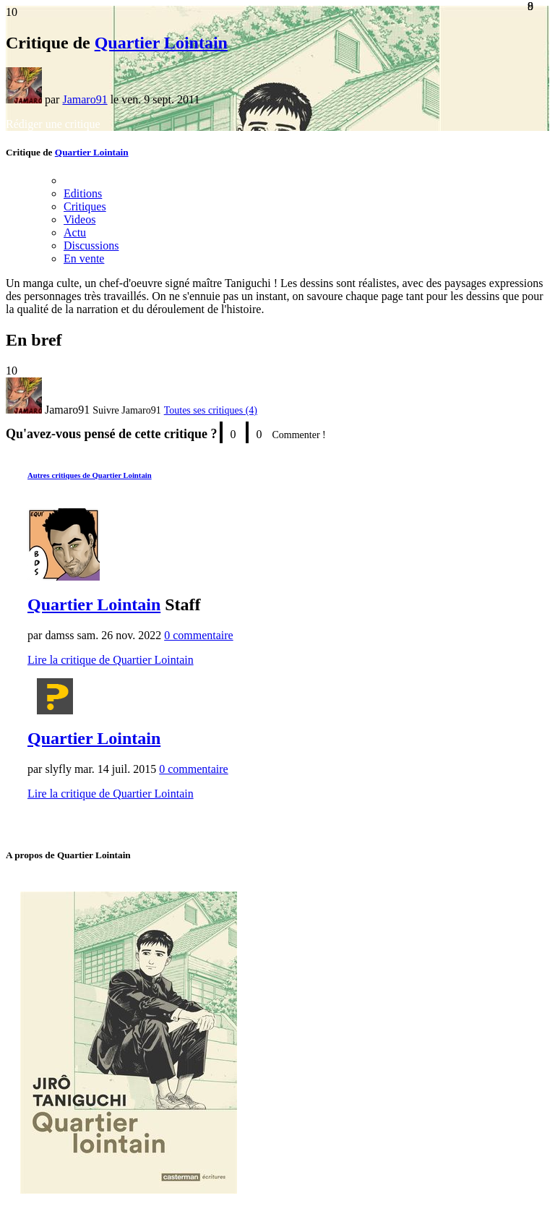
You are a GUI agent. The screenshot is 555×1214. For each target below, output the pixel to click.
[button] (126, 410)
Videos (79, 219)
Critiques (85, 206)
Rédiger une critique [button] (53, 124)
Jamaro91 (84, 99)
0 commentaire (198, 635)
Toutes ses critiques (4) (210, 410)
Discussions (91, 245)
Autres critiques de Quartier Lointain (89, 475)
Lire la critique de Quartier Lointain (110, 660)
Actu (75, 232)
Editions (83, 193)
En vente (84, 258)
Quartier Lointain (161, 42)
